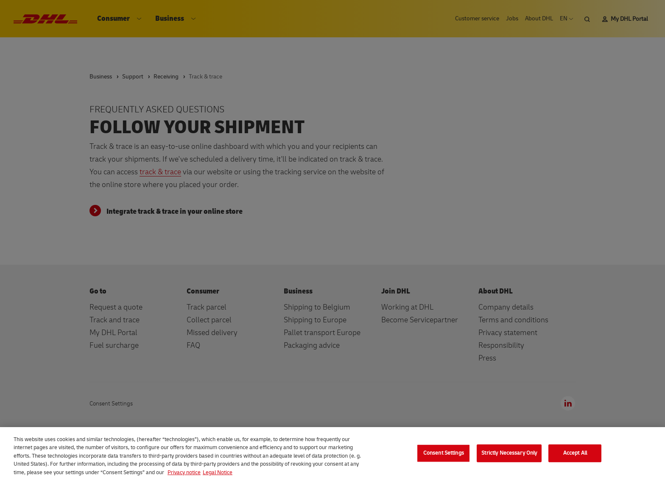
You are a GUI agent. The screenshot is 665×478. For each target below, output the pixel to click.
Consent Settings (443, 456)
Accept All (575, 456)
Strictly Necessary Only (509, 456)
